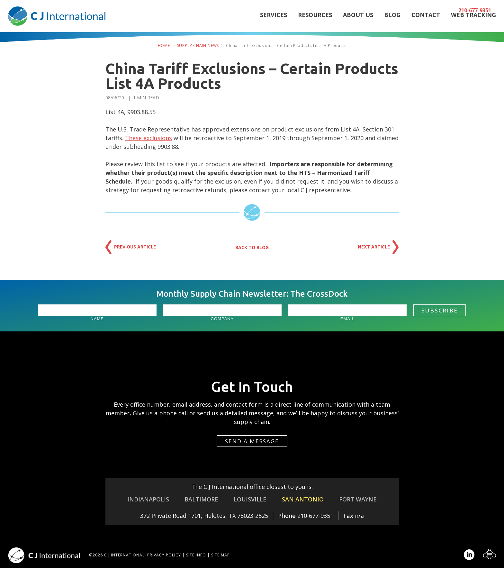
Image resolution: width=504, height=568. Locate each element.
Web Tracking (473, 21)
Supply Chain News (198, 45)
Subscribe (439, 310)
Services (273, 21)
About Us (358, 21)
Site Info (196, 555)
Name (97, 318)
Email (347, 318)
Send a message (252, 441)
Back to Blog (252, 247)
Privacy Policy (164, 555)
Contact (425, 21)
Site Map (220, 555)
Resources (315, 21)
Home (164, 45)
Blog (392, 21)
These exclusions (148, 138)
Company (222, 318)
